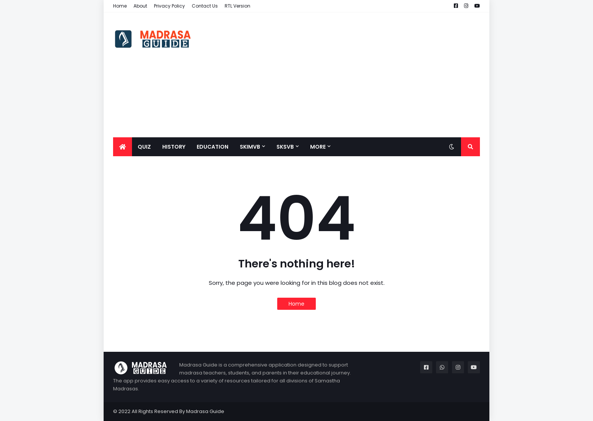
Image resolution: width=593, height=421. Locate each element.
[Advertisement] (342, 75)
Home (120, 6)
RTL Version (237, 6)
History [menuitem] (173, 147)
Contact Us (205, 6)
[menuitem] (122, 146)
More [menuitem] (318, 147)
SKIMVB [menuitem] (250, 147)
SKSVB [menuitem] (285, 147)
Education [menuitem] (212, 147)
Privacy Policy (169, 6)
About (140, 6)
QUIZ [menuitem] (144, 147)
